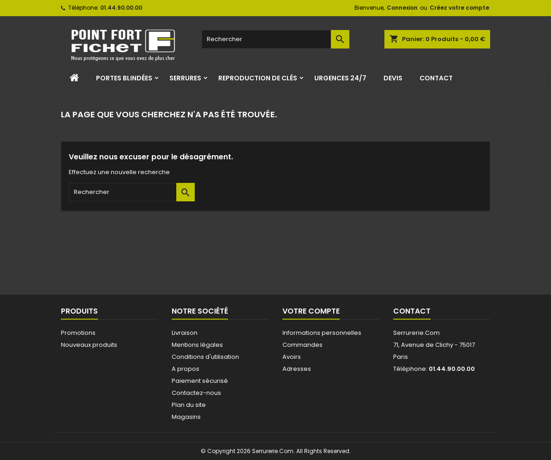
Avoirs (291, 356)
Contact (436, 78)
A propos (185, 368)
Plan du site (189, 404)
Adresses (296, 368)
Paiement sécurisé (200, 380)
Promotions (78, 332)
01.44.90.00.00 (121, 8)
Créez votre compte (459, 8)
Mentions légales (197, 344)
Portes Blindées (124, 78)
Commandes (302, 344)
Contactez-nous (196, 392)
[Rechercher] (275, 39)
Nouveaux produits (89, 344)
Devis (392, 78)
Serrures (185, 78)
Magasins (186, 416)
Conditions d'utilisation (205, 356)
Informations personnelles (321, 332)
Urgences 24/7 (340, 78)
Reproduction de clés (257, 78)
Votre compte (311, 311)
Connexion (402, 8)
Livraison (185, 332)
